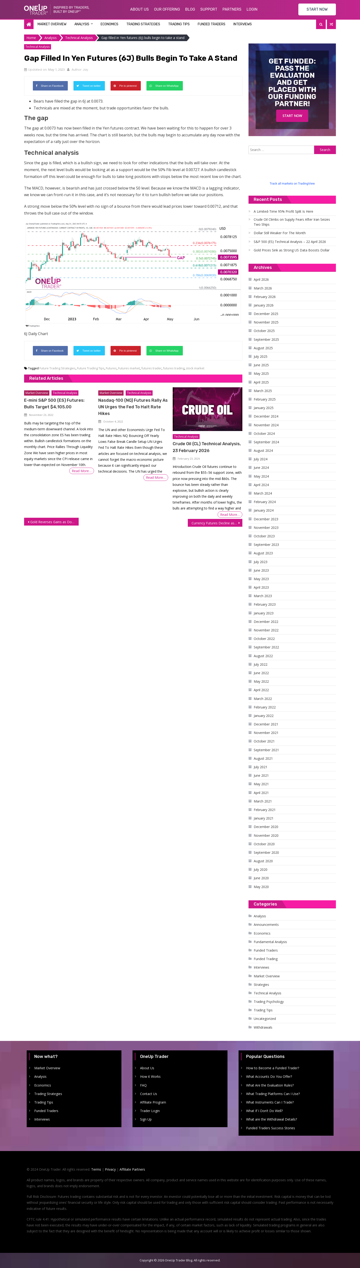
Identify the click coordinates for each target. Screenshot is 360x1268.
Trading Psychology (269, 1001)
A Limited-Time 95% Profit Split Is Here (283, 211)
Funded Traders (211, 24)
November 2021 (266, 732)
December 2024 (266, 416)
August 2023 (263, 553)
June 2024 (261, 467)
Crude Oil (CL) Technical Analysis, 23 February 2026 (207, 447)
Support (208, 9)
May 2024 (261, 476)
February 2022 (265, 707)
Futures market (129, 368)
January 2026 (264, 305)
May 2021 (261, 784)
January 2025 (264, 407)
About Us (139, 9)
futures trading (173, 368)
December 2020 (266, 826)
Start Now (292, 115)
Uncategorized (265, 1018)
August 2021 (263, 758)
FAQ (143, 1085)
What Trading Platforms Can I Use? (273, 1093)
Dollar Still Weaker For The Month (280, 233)
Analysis (81, 24)
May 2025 (261, 373)
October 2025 (264, 330)
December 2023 (266, 519)
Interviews (242, 24)
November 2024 (266, 425)
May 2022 (261, 681)
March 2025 (263, 390)
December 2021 (266, 724)
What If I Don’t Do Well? (264, 1110)
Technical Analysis (38, 47)
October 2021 (264, 741)
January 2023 (264, 613)
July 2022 (260, 664)
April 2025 (261, 382)
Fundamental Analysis (270, 942)
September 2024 (266, 442)
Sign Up (146, 1119)
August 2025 (263, 348)
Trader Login (150, 1110)
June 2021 (261, 775)
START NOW (317, 9)
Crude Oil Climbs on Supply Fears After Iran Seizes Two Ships (292, 222)
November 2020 (266, 835)
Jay (85, 69)
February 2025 (265, 399)
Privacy (110, 1169)
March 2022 (263, 698)
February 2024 (265, 502)
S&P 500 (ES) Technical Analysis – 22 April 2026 (290, 241)
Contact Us (148, 1093)
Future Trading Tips (90, 368)
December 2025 (266, 313)
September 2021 (266, 750)
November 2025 (266, 322)
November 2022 (266, 630)
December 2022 (266, 621)
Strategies (261, 984)
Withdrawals (263, 1027)
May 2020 (261, 886)
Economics (109, 24)
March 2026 (263, 288)
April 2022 (261, 690)
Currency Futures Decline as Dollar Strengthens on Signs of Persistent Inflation (217, 523)
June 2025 (261, 365)
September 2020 (266, 852)
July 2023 (260, 562)
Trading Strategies (143, 24)
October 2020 (264, 844)
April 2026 (261, 279)
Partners (232, 9)
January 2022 (264, 715)
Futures (111, 368)
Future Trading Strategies (57, 368)
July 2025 (260, 356)
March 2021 (263, 801)
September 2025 (266, 339)
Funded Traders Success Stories (270, 1128)
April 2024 (261, 485)
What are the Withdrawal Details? (271, 1119)
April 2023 (261, 587)
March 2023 (263, 596)
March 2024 (263, 493)
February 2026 (265, 296)
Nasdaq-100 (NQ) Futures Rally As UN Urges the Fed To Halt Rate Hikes (133, 407)
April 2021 (261, 792)
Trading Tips (179, 24)
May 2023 (261, 579)
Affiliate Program (153, 1102)
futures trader (151, 368)
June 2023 (261, 570)
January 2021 (264, 818)
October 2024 (264, 433)
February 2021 (265, 809)
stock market (195, 368)
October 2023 (264, 536)
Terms (96, 1169)
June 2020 (261, 878)
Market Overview (52, 24)
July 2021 (260, 767)
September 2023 (266, 544)
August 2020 (263, 861)
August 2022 (263, 656)
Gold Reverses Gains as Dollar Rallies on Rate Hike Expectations (54, 522)
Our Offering (167, 9)
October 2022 (264, 638)
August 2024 (263, 450)
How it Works (150, 1076)
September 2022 (266, 647)
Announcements (266, 924)
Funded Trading (266, 959)
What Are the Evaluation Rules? (270, 1085)
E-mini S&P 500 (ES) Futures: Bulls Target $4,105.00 (54, 404)
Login (252, 9)
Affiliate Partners (132, 1169)
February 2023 (265, 604)
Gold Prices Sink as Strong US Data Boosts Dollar (292, 250)
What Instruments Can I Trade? (270, 1102)
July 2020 (260, 869)
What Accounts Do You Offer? (269, 1076)
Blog (190, 9)
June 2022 (261, 673)
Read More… (81, 471)
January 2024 (264, 510)
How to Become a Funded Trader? (272, 1068)
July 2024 (260, 459)
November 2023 (266, 527)
